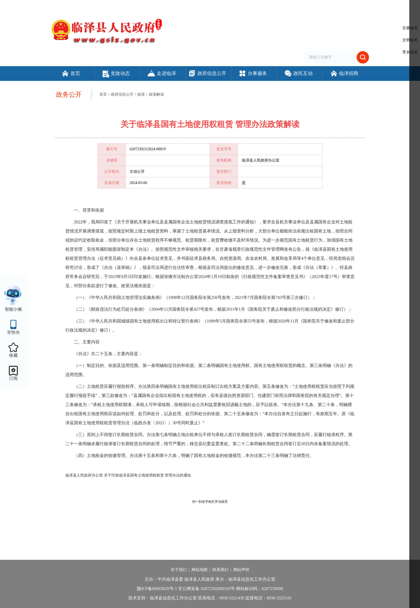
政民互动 (298, 73)
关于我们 (179, 570)
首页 (70, 73)
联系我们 (220, 570)
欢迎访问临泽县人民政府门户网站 (76, 6)
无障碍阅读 (308, 6)
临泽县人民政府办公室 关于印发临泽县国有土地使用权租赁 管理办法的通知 (128, 475)
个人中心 (361, 7)
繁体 (292, 6)
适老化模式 (334, 6)
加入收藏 (278, 6)
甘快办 (13, 332)
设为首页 (260, 6)
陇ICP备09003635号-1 (157, 588)
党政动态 (116, 73)
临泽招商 (344, 73)
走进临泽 (161, 73)
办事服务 (252, 73)
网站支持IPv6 (240, 6)
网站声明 (241, 570)
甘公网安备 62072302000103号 (206, 588)
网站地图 (200, 570)
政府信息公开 (207, 73)
